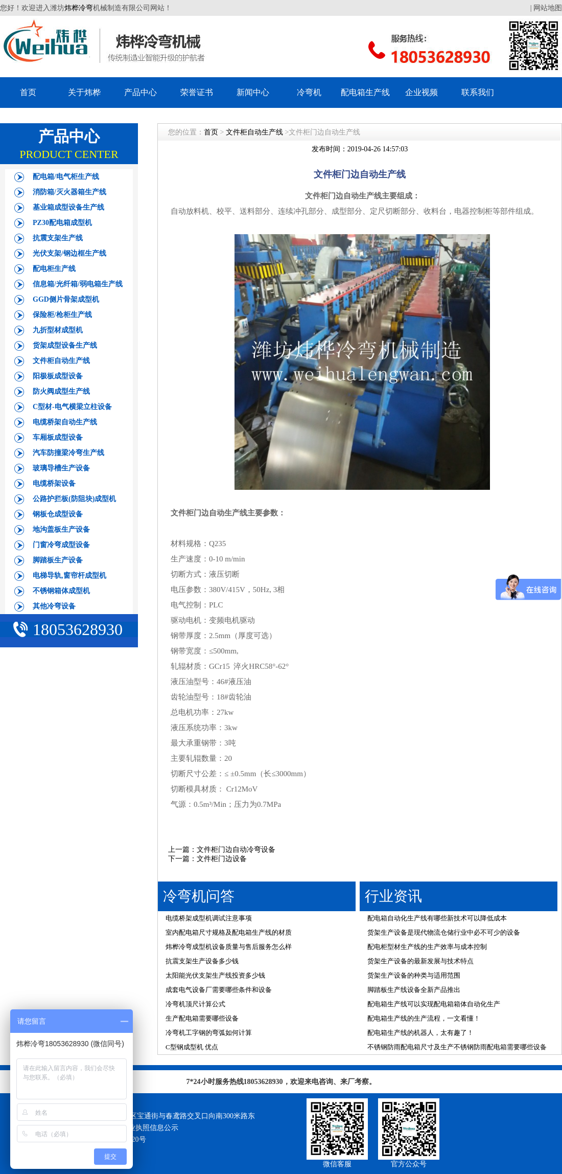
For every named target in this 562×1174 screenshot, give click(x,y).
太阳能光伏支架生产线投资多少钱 (215, 975)
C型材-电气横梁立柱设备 (72, 407)
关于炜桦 (84, 92)
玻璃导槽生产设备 (61, 468)
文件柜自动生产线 (61, 361)
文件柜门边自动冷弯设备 (236, 849)
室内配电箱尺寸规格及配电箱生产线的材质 (229, 932)
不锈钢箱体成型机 (61, 591)
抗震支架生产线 (58, 238)
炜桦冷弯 (78, 8)
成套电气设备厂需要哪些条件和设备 (219, 990)
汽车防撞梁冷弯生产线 (68, 453)
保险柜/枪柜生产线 (62, 315)
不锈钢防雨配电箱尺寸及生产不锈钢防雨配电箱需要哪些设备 (457, 1047)
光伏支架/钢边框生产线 (69, 253)
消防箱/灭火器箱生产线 (69, 192)
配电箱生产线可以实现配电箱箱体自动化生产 (433, 1004)
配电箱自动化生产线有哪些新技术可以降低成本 (437, 918)
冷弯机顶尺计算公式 (195, 1004)
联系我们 (477, 92)
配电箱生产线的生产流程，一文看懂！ (423, 1018)
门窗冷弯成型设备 (61, 545)
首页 (28, 92)
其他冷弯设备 (54, 606)
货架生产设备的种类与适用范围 (413, 975)
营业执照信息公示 (149, 1128)
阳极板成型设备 (58, 376)
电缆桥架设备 (54, 483)
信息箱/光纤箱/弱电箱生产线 (78, 284)
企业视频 (421, 92)
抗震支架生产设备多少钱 (202, 961)
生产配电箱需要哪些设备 (202, 1018)
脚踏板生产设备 (58, 560)
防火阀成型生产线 (61, 391)
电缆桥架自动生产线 (65, 422)
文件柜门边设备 (222, 859)
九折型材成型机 (58, 330)
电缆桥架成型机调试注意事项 (209, 918)
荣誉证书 (196, 92)
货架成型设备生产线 (65, 345)
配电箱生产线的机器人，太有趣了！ (420, 1032)
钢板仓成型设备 (58, 514)
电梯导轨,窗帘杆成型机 (69, 575)
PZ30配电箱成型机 (62, 223)
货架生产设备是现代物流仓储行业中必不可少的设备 (443, 932)
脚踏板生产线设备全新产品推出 (413, 990)
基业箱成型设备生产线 (68, 207)
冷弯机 (309, 92)
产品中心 (140, 92)
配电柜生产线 (54, 269)
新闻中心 (253, 92)
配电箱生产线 (365, 92)
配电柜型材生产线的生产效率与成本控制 (427, 947)
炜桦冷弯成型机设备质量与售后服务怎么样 (229, 947)
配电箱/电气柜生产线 (66, 176)
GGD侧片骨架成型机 (66, 299)
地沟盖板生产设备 (61, 529)
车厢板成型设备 (58, 437)
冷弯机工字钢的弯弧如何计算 (209, 1032)
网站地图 (547, 8)
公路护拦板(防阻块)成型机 (74, 499)
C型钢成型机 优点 (192, 1047)
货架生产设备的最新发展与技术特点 (420, 961)
